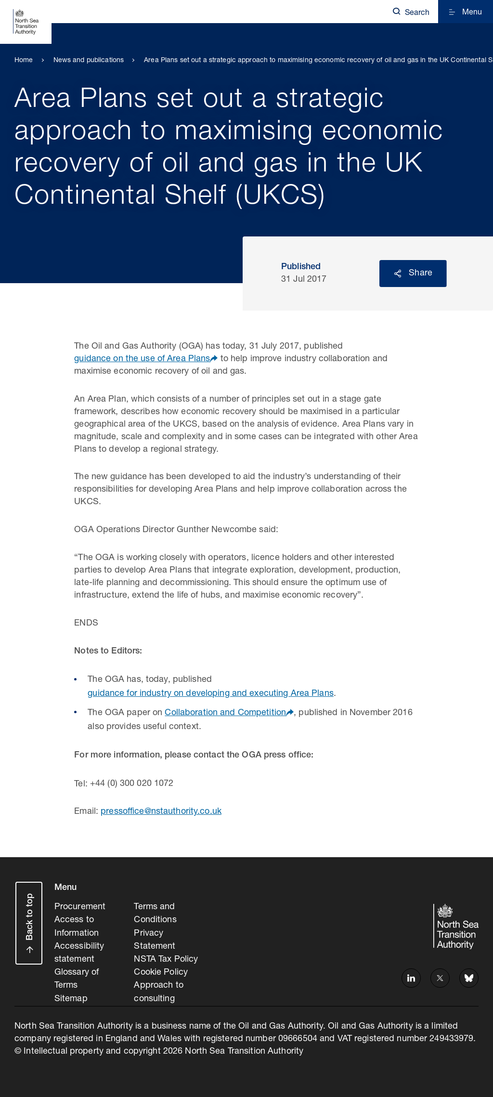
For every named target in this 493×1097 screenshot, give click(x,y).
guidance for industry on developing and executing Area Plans (211, 694)
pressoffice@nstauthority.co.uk (161, 812)
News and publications (88, 60)
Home (23, 60)
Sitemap (71, 994)
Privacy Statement (154, 938)
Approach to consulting (158, 988)
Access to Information (76, 925)
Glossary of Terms (76, 975)
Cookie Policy (161, 969)
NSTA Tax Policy (166, 957)
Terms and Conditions (155, 913)
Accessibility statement (79, 950)
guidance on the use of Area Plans (142, 359)
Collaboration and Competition (225, 713)
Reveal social (398, 273)
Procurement (79, 906)
